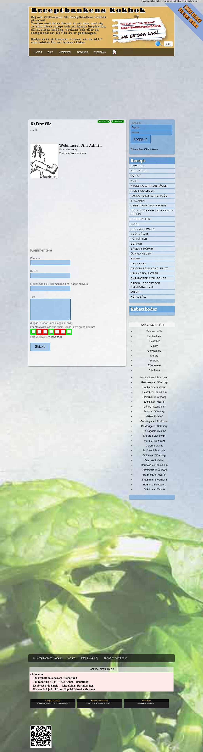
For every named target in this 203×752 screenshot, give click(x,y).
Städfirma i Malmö (154, 489)
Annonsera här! (152, 324)
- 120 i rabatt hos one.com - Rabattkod (53, 677)
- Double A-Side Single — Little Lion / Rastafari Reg (61, 685)
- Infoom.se (36, 674)
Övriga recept (142, 253)
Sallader (138, 200)
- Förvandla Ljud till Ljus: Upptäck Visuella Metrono (62, 689)
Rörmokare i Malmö (154, 474)
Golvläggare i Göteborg (154, 426)
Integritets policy (89, 658)
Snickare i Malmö (154, 460)
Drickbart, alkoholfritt (149, 268)
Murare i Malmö (154, 445)
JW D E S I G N (54, 337)
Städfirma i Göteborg (154, 484)
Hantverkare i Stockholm (154, 377)
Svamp (135, 258)
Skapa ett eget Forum (115, 658)
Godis (135, 224)
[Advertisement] (101, 87)
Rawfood (137, 166)
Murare (154, 355)
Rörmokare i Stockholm (154, 464)
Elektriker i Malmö (154, 401)
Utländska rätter (144, 273)
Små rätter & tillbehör (148, 278)
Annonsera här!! (102, 669)
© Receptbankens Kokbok (47, 658)
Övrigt (136, 176)
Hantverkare (154, 336)
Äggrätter (139, 171)
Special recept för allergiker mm (145, 285)
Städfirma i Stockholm (154, 479)
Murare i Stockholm (154, 435)
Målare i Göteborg (154, 411)
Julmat (136, 291)
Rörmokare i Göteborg (154, 469)
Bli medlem (137, 149)
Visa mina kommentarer (72, 153)
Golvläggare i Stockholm (154, 421)
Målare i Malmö (154, 416)
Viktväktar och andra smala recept (152, 212)
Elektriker (154, 341)
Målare (154, 345)
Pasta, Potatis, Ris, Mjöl (149, 195)
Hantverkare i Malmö (154, 387)
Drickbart (138, 263)
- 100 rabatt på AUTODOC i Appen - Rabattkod (58, 681)
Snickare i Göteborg (154, 455)
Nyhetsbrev (100, 52)
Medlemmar (65, 52)
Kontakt (38, 52)
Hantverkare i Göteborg (154, 382)
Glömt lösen (151, 149)
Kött (134, 181)
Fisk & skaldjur (142, 190)
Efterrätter (140, 219)
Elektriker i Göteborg (154, 396)
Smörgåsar (139, 234)
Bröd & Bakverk (143, 229)
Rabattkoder (143, 309)
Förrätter (139, 238)
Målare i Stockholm (154, 406)
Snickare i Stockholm (154, 450)
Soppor (136, 243)
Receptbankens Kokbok (88, 10)
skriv (50, 52)
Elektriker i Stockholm (154, 392)
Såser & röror (142, 248)
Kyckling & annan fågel (149, 185)
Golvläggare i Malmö (154, 430)
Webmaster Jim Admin (80, 145)
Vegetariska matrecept (149, 205)
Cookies (71, 658)
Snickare (154, 360)
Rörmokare (154, 365)
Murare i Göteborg (154, 440)
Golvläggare (154, 350)
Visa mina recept (68, 149)
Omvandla (82, 52)
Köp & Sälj (138, 296)
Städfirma (154, 370)
